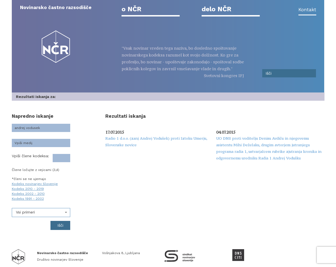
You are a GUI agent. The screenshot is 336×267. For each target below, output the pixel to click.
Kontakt (307, 9)
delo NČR (216, 9)
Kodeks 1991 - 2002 (28, 199)
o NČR (131, 9)
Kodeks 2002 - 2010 (28, 194)
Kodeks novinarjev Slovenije (35, 184)
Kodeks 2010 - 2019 (28, 189)
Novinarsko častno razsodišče (56, 7)
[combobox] (41, 212)
